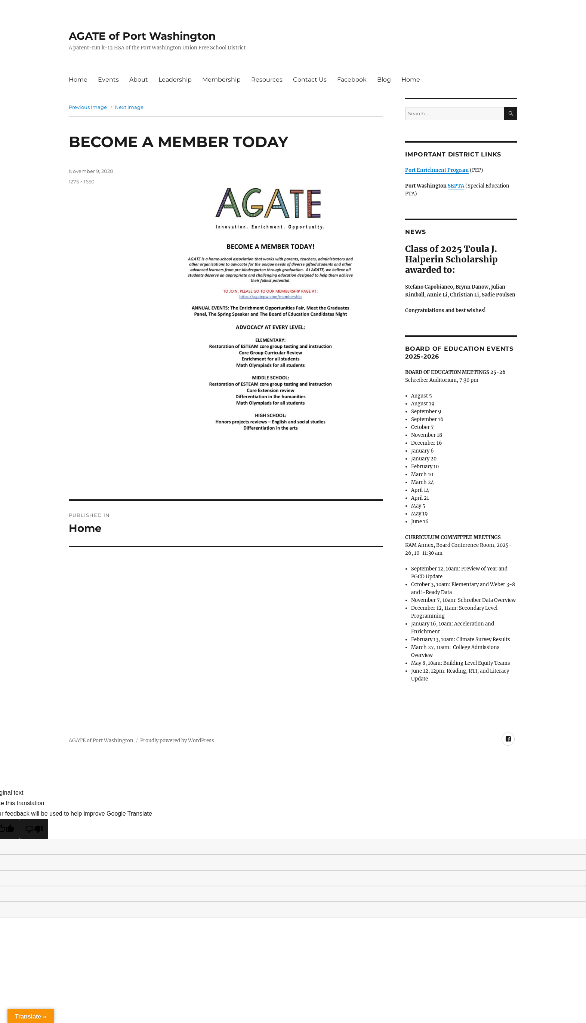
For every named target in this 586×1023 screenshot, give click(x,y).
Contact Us (310, 79)
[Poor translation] (34, 829)
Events (108, 79)
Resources (267, 79)
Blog (384, 79)
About (138, 79)
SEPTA (456, 186)
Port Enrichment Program (437, 170)
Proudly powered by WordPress (177, 740)
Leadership (175, 79)
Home (78, 79)
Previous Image (88, 107)
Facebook (352, 79)
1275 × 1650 (82, 182)
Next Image (129, 107)
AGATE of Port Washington (142, 36)
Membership (221, 79)
